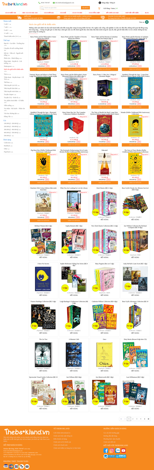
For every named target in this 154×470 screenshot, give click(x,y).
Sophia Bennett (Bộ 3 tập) (74, 226)
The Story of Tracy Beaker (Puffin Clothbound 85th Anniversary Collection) (135, 151)
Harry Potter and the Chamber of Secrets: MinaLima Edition (74, 37)
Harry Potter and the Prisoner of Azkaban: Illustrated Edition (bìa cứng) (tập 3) (135, 37)
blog (147, 12)
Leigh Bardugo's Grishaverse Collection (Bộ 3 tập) (74, 302)
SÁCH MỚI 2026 (49, 12)
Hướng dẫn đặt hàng (110, 436)
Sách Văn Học (77, 12)
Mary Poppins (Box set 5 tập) (104, 264)
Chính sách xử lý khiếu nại (62, 442)
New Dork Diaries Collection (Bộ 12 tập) (104, 226)
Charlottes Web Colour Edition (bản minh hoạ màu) (43, 189)
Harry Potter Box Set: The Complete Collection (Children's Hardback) (73, 113)
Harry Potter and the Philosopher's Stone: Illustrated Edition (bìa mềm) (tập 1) (74, 75)
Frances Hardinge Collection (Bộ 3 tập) (43, 301)
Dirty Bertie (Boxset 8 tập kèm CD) (135, 339)
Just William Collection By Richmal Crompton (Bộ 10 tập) (135, 226)
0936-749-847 (19, 448)
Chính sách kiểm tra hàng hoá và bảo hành (67, 448)
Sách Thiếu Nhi (10, 12)
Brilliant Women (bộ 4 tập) (43, 226)
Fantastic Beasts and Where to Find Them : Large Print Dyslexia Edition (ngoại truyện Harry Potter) (43, 76)
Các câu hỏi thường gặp (111, 433)
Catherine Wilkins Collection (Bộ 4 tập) (104, 301)
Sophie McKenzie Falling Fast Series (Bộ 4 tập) (74, 264)
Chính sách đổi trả (109, 442)
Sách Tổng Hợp (94, 12)
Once (104, 339)
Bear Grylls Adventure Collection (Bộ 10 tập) (135, 302)
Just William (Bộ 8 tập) (73, 377)
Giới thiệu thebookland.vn (61, 433)
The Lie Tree (43, 339)
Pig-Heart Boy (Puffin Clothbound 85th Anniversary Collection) (43, 151)
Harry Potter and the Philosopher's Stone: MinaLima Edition (43, 37)
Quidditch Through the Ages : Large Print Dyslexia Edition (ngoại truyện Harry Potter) (135, 75)
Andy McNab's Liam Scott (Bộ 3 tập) (135, 264)
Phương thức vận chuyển (112, 439)
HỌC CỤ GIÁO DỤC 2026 (30, 12)
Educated (105, 150)
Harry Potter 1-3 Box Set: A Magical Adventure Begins (104, 75)
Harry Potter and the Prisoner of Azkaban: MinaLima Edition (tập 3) (104, 37)
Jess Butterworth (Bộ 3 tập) (104, 377)
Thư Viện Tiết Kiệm (132, 12)
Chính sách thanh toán (60, 445)
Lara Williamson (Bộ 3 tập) (135, 377)
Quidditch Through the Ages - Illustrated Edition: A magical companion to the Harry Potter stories (43, 114)
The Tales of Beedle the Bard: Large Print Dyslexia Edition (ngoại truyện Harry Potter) (104, 113)
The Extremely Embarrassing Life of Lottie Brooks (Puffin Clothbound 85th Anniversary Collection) (74, 151)
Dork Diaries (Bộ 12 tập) (105, 188)
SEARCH (85, 8)
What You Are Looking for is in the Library (74, 188)
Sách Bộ (63, 12)
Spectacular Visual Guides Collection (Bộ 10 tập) (43, 378)
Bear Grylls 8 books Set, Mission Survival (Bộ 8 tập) (135, 189)
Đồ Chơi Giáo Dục (112, 12)
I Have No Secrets (43, 264)
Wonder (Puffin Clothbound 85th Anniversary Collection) (135, 113)
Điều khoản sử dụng (60, 439)
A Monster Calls (74, 339)
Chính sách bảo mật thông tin (62, 436)
